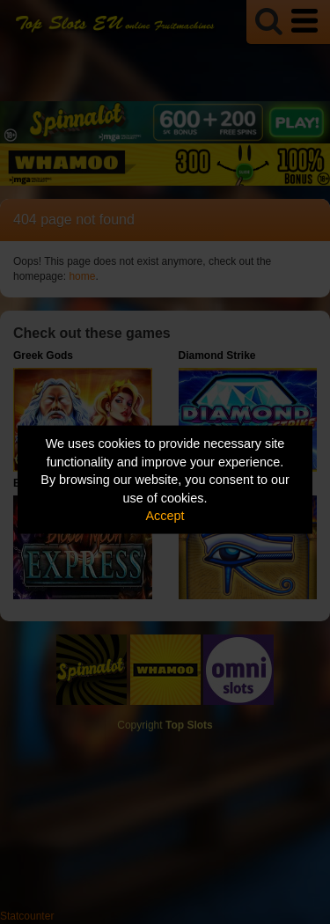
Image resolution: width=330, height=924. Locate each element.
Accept (165, 516)
